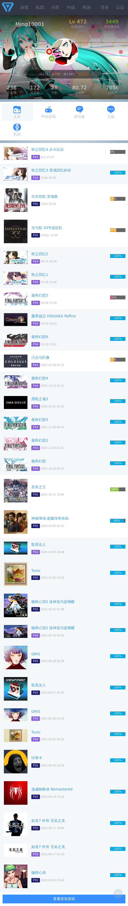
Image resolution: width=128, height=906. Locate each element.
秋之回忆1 (39, 274)
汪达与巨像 (40, 357)
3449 (112, 21)
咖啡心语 (38, 873)
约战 (71, 7)
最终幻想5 (39, 295)
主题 (111, 112)
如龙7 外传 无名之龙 (48, 820)
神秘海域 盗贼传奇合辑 (50, 518)
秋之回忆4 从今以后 (47, 149)
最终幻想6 (39, 337)
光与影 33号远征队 (46, 228)
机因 (40, 7)
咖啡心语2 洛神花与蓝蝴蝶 (53, 602)
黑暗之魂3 (39, 399)
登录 (105, 7)
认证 (120, 7)
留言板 (79, 112)
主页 (17, 112)
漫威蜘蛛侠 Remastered (52, 789)
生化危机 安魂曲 (44, 196)
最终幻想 (38, 461)
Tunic (36, 571)
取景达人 (38, 544)
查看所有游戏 (64, 899)
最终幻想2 (39, 440)
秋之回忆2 (39, 254)
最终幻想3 (39, 420)
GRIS (35, 654)
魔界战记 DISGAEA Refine (53, 316)
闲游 (86, 7)
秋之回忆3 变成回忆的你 (51, 170)
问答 (55, 7)
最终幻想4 (39, 378)
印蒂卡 (36, 758)
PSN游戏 (48, 112)
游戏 (24, 7)
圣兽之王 (38, 487)
